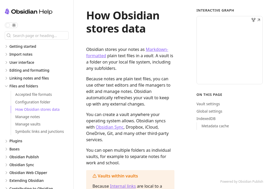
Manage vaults (27, 124)
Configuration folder (32, 101)
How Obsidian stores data (37, 109)
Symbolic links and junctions (39, 131)
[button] (258, 20)
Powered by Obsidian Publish (241, 181)
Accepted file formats (33, 94)
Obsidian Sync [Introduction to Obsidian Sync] (110, 127)
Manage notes (27, 116)
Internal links (123, 186)
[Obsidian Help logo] (39, 12)
